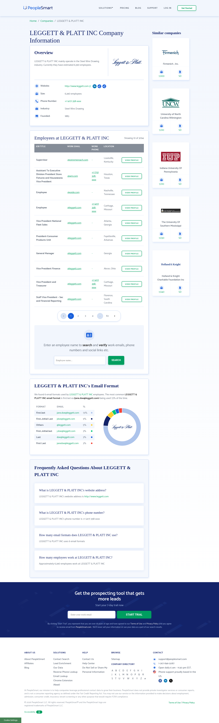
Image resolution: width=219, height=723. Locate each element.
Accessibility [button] (33, 712)
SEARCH (116, 360)
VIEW (132, 160)
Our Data (58, 668)
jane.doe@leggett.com (68, 413)
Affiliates (29, 663)
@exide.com (74, 192)
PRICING (124, 8)
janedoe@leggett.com (67, 443)
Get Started (187, 8)
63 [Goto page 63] (107, 316)
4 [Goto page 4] (92, 316)
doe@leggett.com (65, 437)
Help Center (88, 663)
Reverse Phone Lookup (65, 672)
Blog (26, 668)
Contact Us (88, 659)
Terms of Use (136, 624)
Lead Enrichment (62, 663)
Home (33, 21)
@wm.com (73, 176)
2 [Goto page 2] (78, 316)
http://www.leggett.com (77, 86)
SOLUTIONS (106, 8)
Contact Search (61, 659)
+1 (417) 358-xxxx (73, 101)
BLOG (138, 8)
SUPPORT (152, 8)
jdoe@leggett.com (66, 419)
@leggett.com (74, 208)
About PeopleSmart (34, 659)
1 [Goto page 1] (70, 316)
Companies (46, 21)
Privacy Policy (152, 624)
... (100, 316)
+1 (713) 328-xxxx (95, 176)
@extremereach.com (78, 160)
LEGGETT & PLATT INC (81, 395)
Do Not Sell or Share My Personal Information (94, 670)
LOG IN (168, 8)
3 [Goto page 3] (85, 316)
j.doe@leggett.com (66, 431)
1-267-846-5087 (163, 663)
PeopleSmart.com (83, 627)
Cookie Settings (10, 720)
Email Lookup (60, 676)
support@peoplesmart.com (170, 659)
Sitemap (115, 659)
